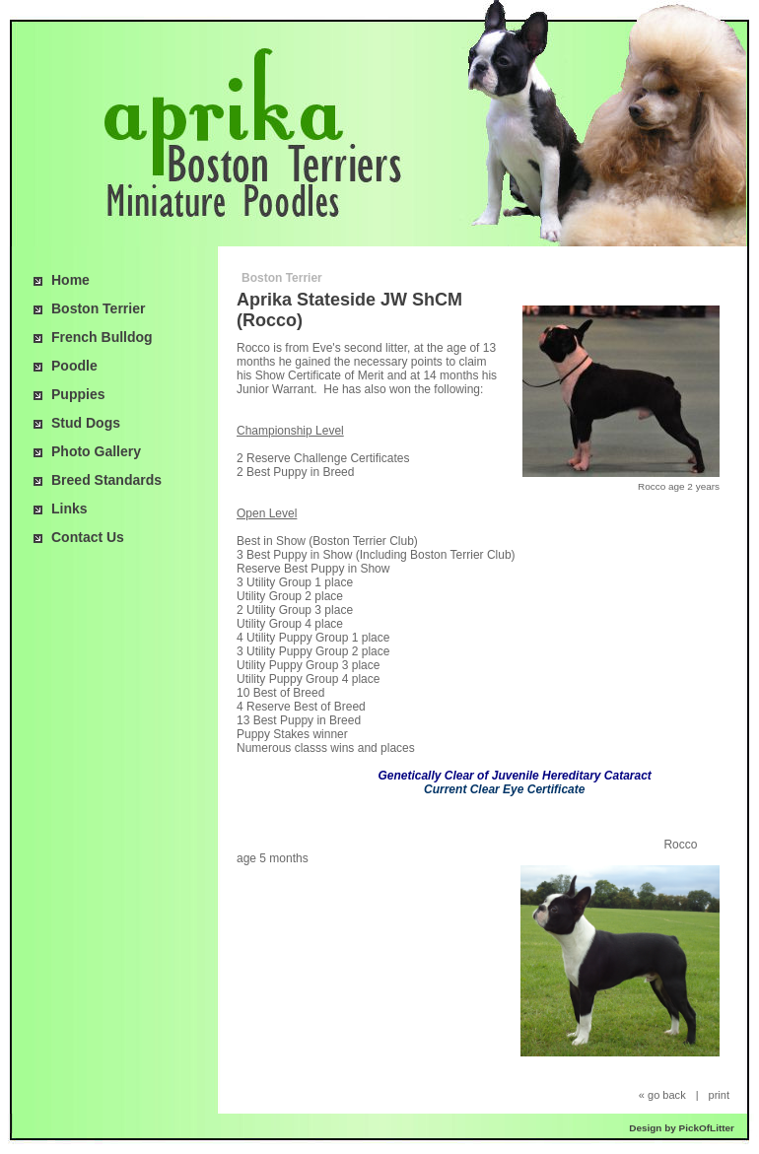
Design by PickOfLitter (681, 1127)
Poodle (74, 365)
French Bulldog (102, 337)
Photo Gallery (96, 451)
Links (69, 508)
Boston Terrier (98, 308)
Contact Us (87, 537)
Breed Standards (106, 480)
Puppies (77, 394)
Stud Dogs (85, 423)
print (719, 1095)
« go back (662, 1095)
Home (70, 280)
